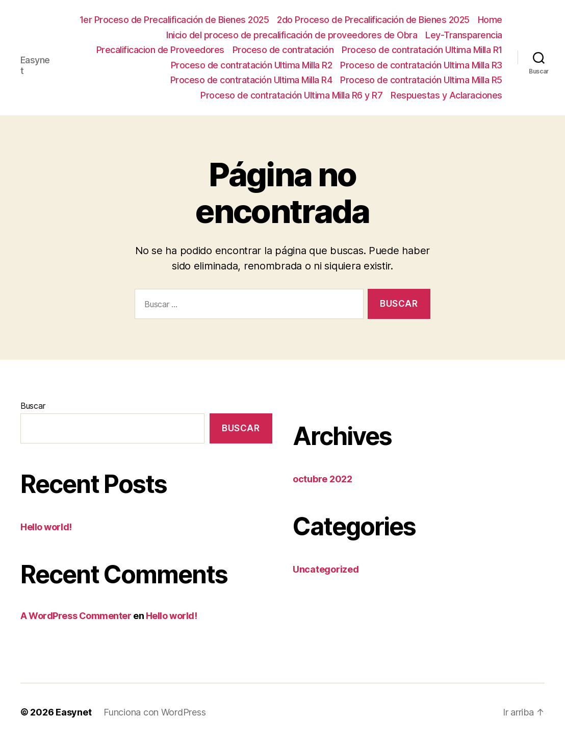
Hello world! (46, 527)
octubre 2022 (322, 479)
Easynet (73, 712)
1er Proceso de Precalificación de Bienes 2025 (174, 19)
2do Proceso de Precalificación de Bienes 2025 (373, 19)
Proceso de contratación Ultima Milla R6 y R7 (291, 95)
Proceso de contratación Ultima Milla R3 (421, 65)
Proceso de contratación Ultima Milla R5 (421, 80)
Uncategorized (326, 569)
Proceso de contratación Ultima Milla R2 (251, 65)
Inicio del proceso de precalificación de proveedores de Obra (291, 35)
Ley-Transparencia (463, 35)
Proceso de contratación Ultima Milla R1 (422, 49)
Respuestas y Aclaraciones (446, 95)
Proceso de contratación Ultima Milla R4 (251, 80)
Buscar (32, 406)
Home (490, 19)
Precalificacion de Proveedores (160, 49)
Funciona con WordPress (155, 712)
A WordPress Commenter (76, 615)
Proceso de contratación (283, 49)
